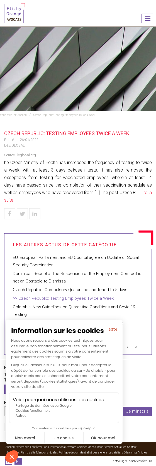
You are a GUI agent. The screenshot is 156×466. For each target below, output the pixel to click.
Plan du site (28, 452)
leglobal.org (26, 155)
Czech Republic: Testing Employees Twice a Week (64, 114)
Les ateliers (100, 452)
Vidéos (91, 446)
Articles (142, 452)
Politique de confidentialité (75, 452)
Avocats (71, 446)
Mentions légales (47, 452)
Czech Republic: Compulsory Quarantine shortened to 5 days (70, 289)
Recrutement (105, 446)
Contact (131, 446)
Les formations (39, 446)
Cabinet (82, 446)
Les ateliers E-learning (122, 452)
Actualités (120, 446)
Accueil (22, 114)
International (58, 446)
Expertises (22, 446)
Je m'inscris (137, 411)
